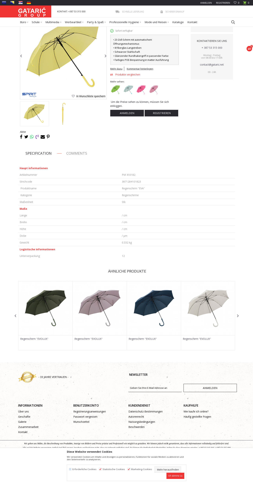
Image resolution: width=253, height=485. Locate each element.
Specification (39, 179)
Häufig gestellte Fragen (197, 443)
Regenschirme (104, 28)
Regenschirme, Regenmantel (80, 28)
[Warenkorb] (246, 4)
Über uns (23, 438)
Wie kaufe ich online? (196, 438)
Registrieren (223, 2)
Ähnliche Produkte (126, 297)
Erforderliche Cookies (84, 469)
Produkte (40, 28)
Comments (76, 179)
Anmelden (127, 139)
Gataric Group (25, 28)
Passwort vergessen (85, 443)
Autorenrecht (136, 443)
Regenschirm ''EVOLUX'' (34, 365)
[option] (34, 140)
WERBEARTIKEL (55, 28)
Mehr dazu (116, 95)
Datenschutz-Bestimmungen (145, 438)
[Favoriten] (236, 2)
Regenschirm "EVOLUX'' (143, 365)
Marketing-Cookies (141, 469)
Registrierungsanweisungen (89, 438)
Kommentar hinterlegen (140, 95)
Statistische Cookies (114, 469)
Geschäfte (24, 443)
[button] (231, 22)
